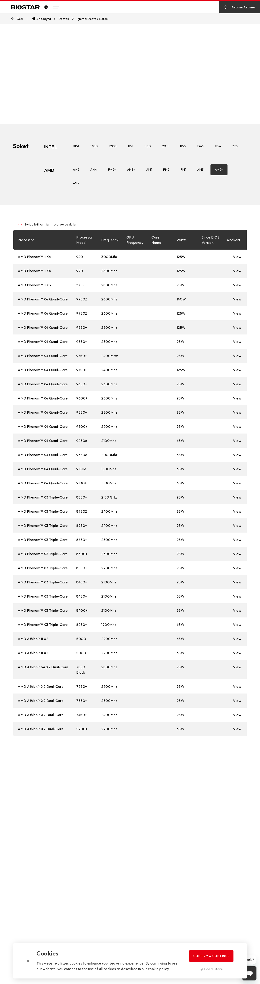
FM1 (184, 183)
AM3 (201, 183)
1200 (113, 146)
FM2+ (113, 183)
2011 (165, 146)
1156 (218, 146)
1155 (183, 146)
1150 (148, 146)
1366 (200, 146)
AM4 (94, 183)
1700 (94, 146)
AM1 (150, 183)
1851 (76, 146)
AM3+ (132, 183)
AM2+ (219, 183)
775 (76, 160)
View (237, 271)
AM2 (76, 197)
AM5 (76, 183)
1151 (131, 146)
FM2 (167, 183)
